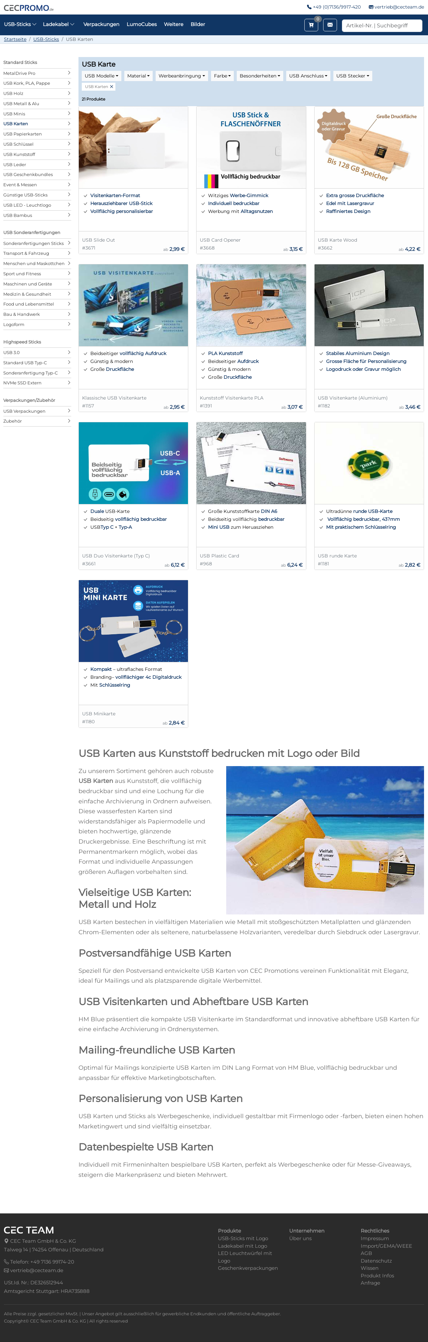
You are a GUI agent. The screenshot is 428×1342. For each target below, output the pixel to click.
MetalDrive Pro (19, 73)
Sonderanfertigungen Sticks (33, 243)
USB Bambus (17, 215)
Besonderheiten (258, 76)
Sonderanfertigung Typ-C (30, 372)
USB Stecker (350, 76)
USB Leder (14, 164)
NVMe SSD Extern (22, 382)
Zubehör (12, 421)
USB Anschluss (306, 76)
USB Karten (15, 123)
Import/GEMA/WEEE (386, 1246)
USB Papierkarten (22, 133)
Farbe (220, 76)
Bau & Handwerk (21, 314)
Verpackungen (101, 24)
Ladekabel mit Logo (242, 1246)
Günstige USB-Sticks (25, 194)
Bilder (198, 24)
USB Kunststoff (19, 154)
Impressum (375, 1238)
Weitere (173, 24)
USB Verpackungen (24, 411)
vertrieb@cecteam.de (399, 7)
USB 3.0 (11, 352)
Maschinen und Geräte (27, 283)
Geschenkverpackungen (248, 1268)
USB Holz (13, 93)
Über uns (300, 1238)
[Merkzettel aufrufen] (311, 25)
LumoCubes (142, 24)
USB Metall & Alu (21, 103)
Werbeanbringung (180, 76)
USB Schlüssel (18, 144)
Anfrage (370, 1283)
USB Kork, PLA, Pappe (26, 83)
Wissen (370, 1268)
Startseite (15, 39)
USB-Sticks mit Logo (243, 1238)
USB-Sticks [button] (20, 24)
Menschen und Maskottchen (34, 263)
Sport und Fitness (22, 273)
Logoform (13, 324)
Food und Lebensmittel (28, 304)
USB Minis (14, 113)
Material (136, 76)
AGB (366, 1253)
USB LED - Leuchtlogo (27, 205)
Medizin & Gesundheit (27, 294)
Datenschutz (376, 1261)
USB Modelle (99, 76)
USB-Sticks (46, 39)
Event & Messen (20, 184)
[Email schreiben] (330, 25)
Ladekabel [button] (59, 24)
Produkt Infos (377, 1275)
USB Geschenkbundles (28, 174)
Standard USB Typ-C (25, 362)
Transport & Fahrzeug (26, 253)
